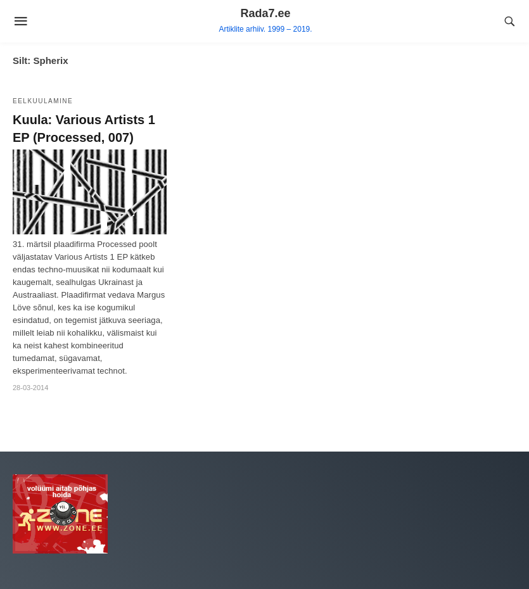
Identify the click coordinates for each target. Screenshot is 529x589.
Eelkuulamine (43, 101)
